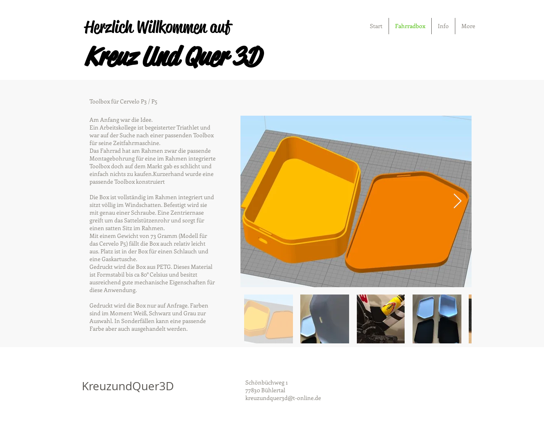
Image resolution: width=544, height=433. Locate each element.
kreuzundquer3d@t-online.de (283, 398)
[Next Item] (457, 201)
